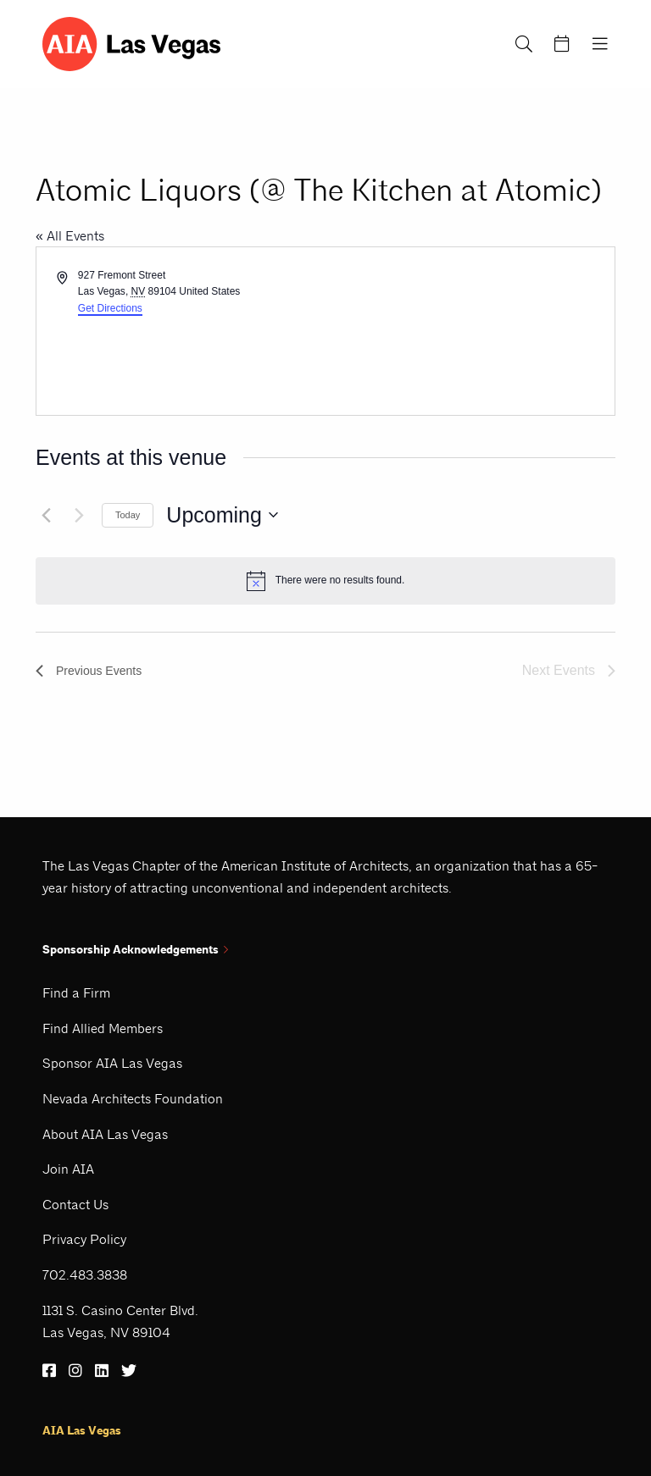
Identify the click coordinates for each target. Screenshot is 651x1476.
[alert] (325, 581)
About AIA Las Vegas (105, 1134)
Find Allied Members (102, 1028)
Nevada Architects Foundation (132, 1099)
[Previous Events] (46, 515)
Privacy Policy (84, 1239)
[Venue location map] (468, 331)
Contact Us (75, 1205)
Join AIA (68, 1169)
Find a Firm (76, 993)
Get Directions (110, 308)
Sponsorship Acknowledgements (135, 950)
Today (127, 515)
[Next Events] (79, 515)
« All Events (70, 236)
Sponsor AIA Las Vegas (112, 1063)
